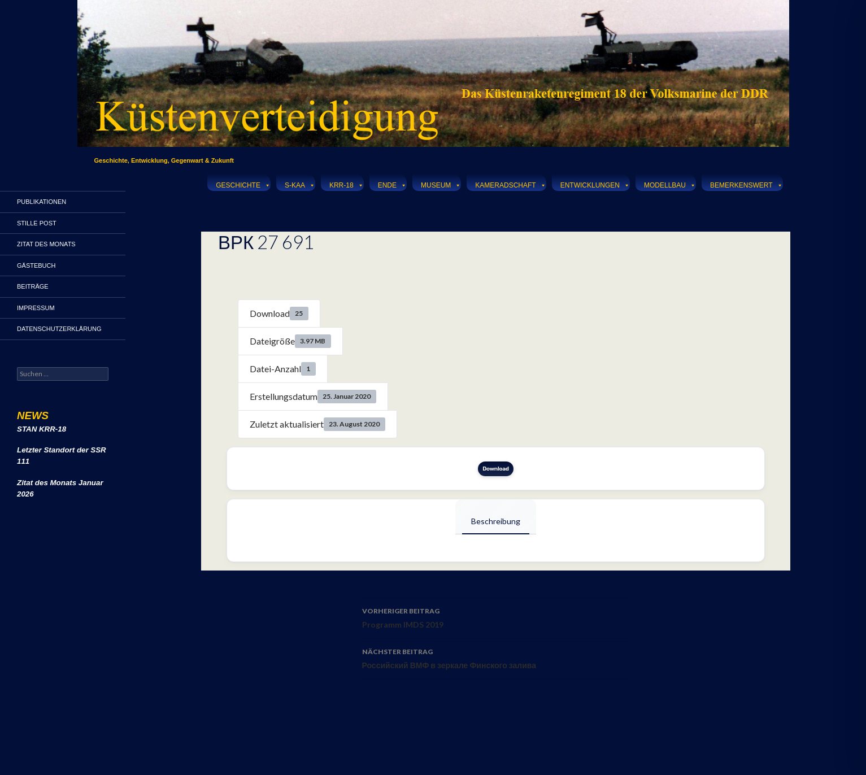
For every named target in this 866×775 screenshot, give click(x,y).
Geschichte (243, 184)
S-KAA (300, 184)
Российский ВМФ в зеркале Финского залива (496, 657)
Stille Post (36, 223)
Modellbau (670, 184)
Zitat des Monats (46, 244)
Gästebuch (36, 265)
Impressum (36, 307)
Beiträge (33, 286)
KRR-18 (346, 184)
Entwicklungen (595, 184)
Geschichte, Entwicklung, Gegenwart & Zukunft (164, 160)
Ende (392, 184)
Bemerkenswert (746, 184)
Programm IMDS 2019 (496, 616)
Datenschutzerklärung (59, 328)
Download (495, 468)
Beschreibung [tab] (495, 521)
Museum (441, 184)
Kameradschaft (510, 184)
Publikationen (41, 201)
